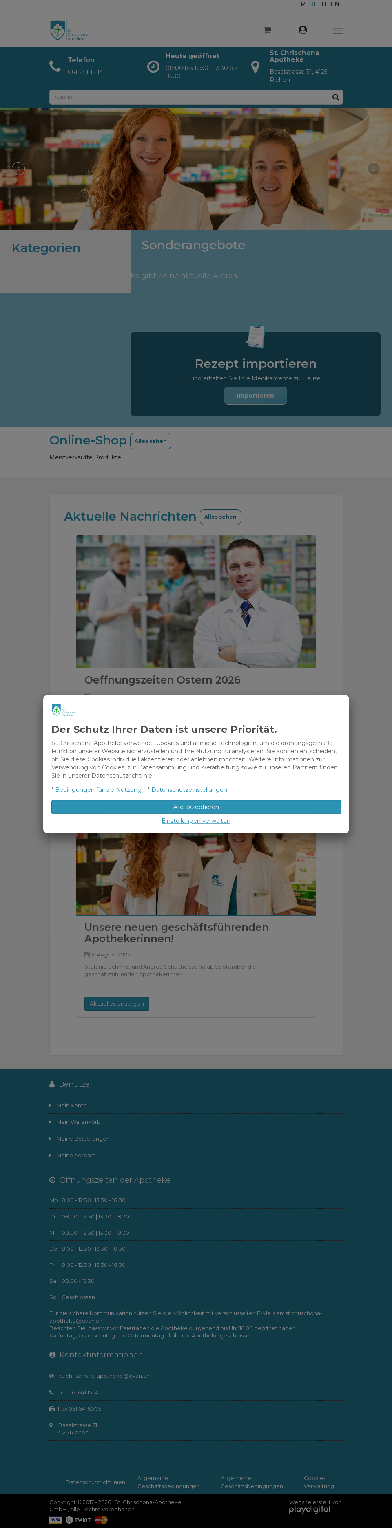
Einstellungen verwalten (196, 820)
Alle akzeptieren (196, 807)
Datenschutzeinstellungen (189, 790)
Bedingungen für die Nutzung (98, 790)
